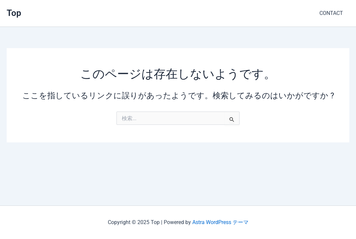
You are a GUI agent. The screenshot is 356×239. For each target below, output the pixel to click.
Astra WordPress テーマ (220, 222)
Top (14, 13)
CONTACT (332, 13)
